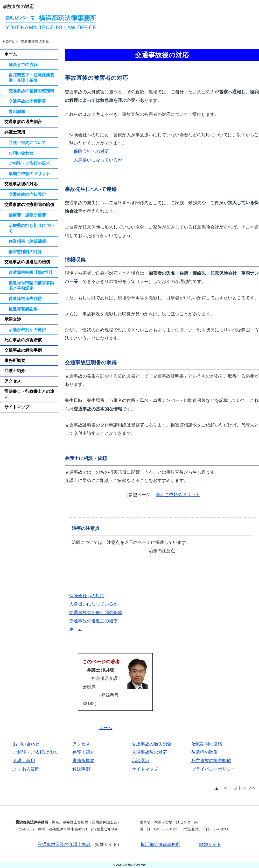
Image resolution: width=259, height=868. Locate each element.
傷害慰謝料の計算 (25, 251)
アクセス (12, 381)
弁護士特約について (27, 142)
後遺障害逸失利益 (25, 298)
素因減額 (17, 111)
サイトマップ (16, 407)
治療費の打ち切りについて (31, 228)
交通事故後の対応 (25, 184)
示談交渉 (12, 319)
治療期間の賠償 (206, 744)
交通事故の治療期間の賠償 (95, 612)
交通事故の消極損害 (27, 101)
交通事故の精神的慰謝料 (31, 90)
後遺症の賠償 (204, 752)
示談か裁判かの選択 (27, 329)
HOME (8, 41)
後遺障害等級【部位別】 (31, 272)
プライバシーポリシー (213, 769)
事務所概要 (14, 360)
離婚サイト (210, 844)
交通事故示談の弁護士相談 (64, 844)
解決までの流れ (23, 64)
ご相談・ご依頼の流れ (29, 163)
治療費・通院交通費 (27, 215)
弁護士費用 (14, 132)
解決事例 (81, 769)
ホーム (75, 629)
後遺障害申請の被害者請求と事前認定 (31, 285)
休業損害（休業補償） (29, 241)
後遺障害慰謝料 (23, 309)
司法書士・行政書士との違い (29, 394)
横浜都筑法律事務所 (160, 844)
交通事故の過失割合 (23, 121)
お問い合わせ (21, 153)
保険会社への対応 (91, 151)
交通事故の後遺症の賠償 (93, 620)
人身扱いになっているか (98, 160)
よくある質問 (26, 769)
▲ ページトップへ (235, 788)
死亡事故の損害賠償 (23, 340)
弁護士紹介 (14, 370)
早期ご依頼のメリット (178, 494)
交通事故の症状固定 (27, 194)
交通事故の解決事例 (23, 350)
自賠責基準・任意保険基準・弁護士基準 (31, 78)
